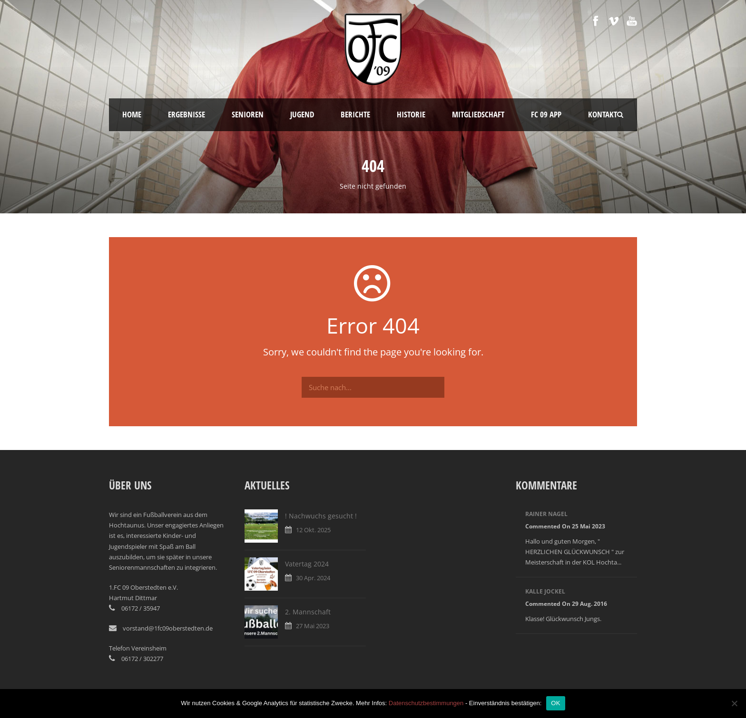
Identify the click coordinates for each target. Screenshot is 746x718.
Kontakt (602, 114)
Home (131, 114)
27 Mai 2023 (312, 626)
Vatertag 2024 (307, 563)
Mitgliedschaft (478, 114)
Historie (411, 114)
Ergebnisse (186, 114)
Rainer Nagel (546, 514)
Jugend (302, 114)
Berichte (355, 114)
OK (555, 703)
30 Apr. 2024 (313, 578)
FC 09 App (546, 114)
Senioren (248, 114)
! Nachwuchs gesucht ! (321, 515)
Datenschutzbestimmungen (426, 703)
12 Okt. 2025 (313, 530)
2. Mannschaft (308, 611)
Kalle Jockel (545, 591)
